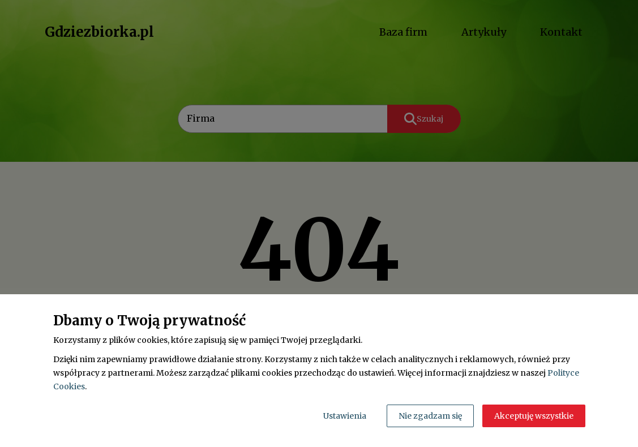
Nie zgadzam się (430, 416)
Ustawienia (344, 416)
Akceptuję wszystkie (533, 416)
